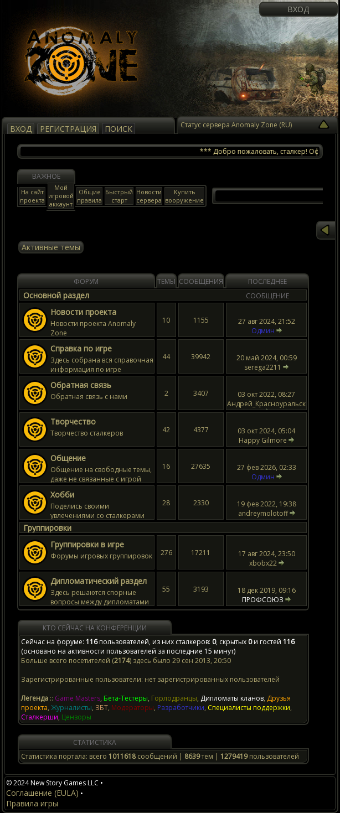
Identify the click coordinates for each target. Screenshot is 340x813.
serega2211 (262, 367)
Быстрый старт (119, 196)
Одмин (263, 330)
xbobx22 (263, 563)
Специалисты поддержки (249, 707)
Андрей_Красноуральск (266, 403)
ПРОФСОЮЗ (263, 599)
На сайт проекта (32, 196)
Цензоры (76, 717)
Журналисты (71, 707)
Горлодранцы (174, 698)
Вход (298, 9)
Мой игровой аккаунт (61, 195)
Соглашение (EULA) (42, 793)
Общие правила (89, 196)
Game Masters (77, 698)
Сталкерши (39, 717)
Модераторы (132, 707)
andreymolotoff (263, 513)
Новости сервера (149, 196)
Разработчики (180, 707)
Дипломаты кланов (232, 698)
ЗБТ (101, 707)
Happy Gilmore (263, 440)
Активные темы (51, 247)
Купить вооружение (184, 196)
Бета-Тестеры (126, 698)
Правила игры (32, 803)
